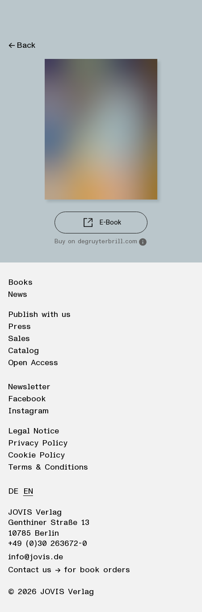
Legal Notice (33, 431)
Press (19, 327)
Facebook (27, 399)
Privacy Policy (37, 443)
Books (20, 283)
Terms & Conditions (48, 467)
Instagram (28, 411)
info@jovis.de (35, 557)
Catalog (23, 351)
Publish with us (39, 315)
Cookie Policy (36, 455)
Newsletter (29, 387)
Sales (19, 339)
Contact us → (34, 570)
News (17, 295)
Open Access (33, 363)
